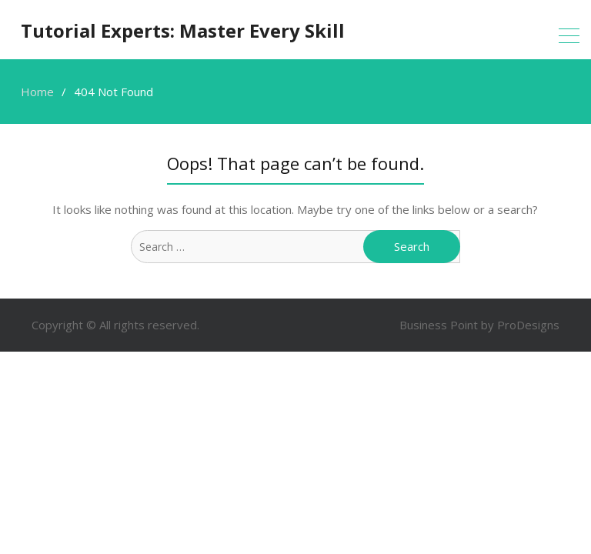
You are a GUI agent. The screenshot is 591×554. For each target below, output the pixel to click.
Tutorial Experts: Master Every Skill (183, 30)
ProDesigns (528, 324)
